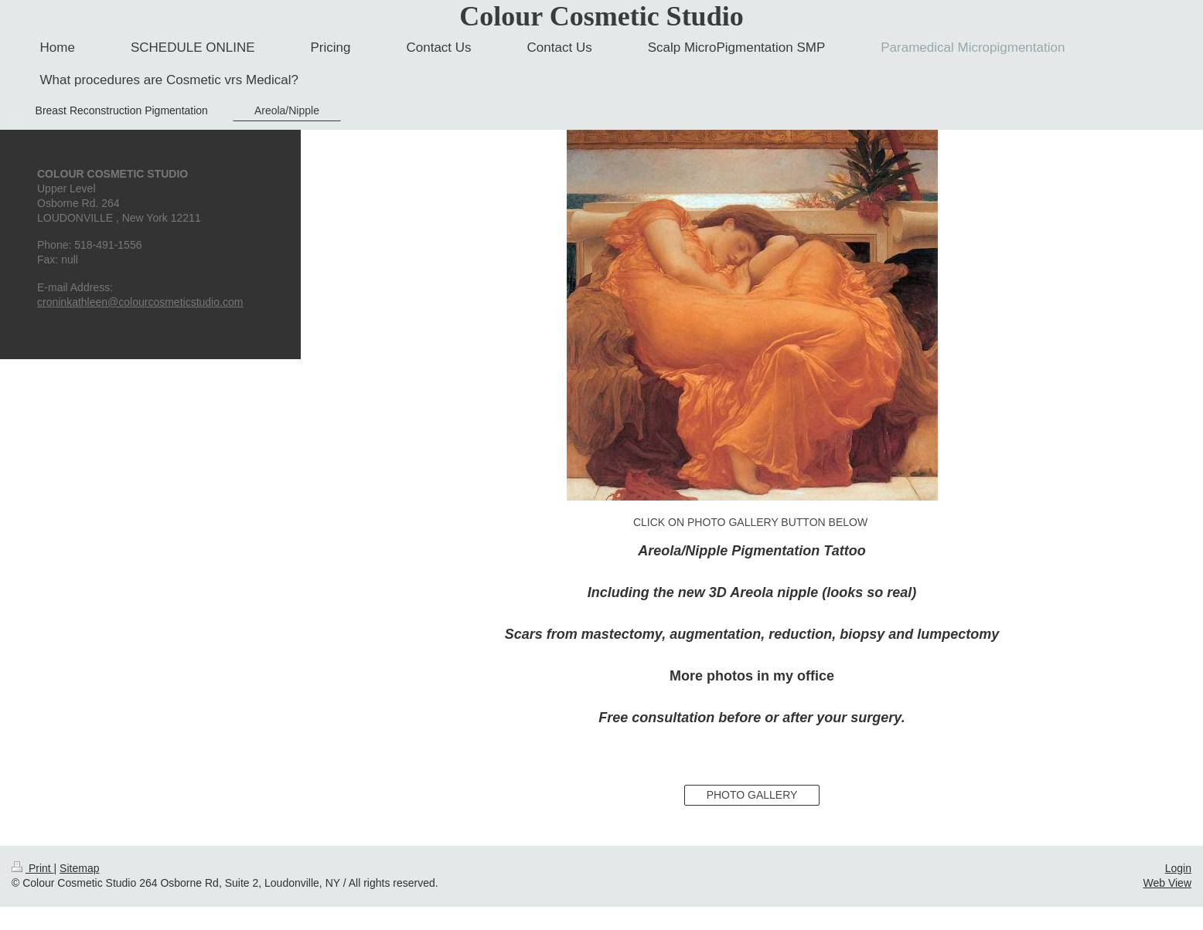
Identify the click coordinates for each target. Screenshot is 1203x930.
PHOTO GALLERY (752, 795)
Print (33, 868)
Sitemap (79, 868)
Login (1178, 868)
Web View (1167, 883)
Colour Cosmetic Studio (601, 16)
